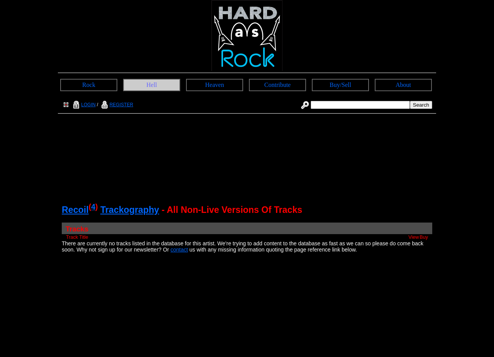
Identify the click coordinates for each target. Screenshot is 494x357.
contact (179, 249)
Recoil (75, 210)
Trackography (129, 210)
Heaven (214, 85)
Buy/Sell (340, 85)
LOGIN (83, 104)
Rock (88, 85)
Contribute (277, 85)
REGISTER (116, 104)
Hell (151, 85)
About (403, 85)
